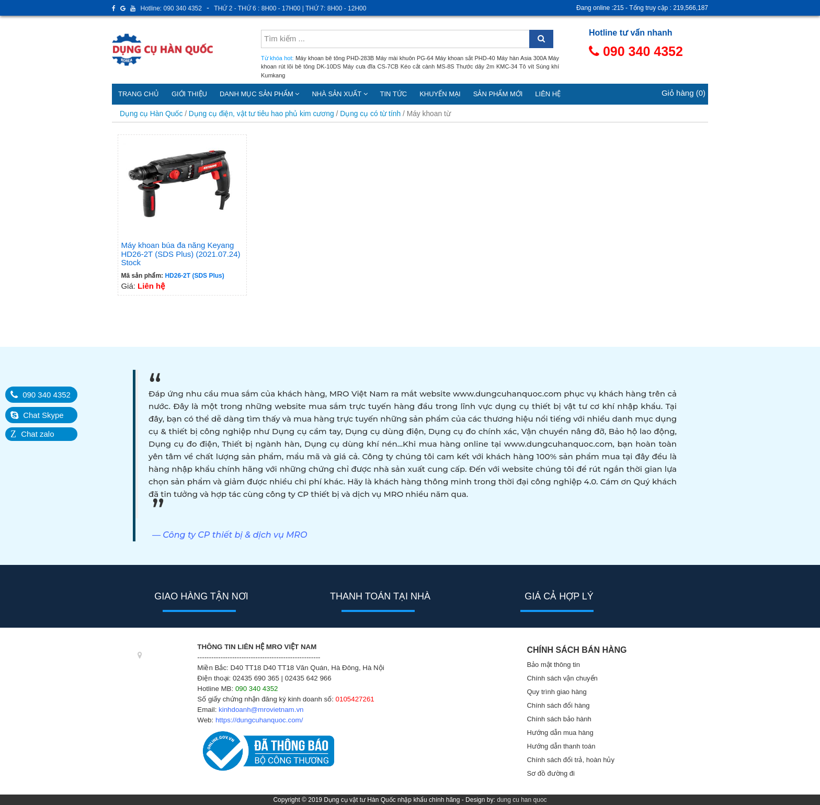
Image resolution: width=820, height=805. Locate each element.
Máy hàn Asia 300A (521, 58)
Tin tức (393, 94)
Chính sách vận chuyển (562, 678)
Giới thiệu (189, 94)
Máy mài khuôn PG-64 (405, 58)
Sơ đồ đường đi (551, 773)
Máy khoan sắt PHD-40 (465, 58)
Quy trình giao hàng (556, 692)
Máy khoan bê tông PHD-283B (334, 58)
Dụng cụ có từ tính (370, 114)
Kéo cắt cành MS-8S (427, 66)
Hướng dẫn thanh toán (561, 746)
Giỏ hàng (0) (683, 92)
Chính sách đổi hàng (558, 705)
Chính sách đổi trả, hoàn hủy (570, 760)
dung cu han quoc (521, 799)
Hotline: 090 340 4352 (171, 8)
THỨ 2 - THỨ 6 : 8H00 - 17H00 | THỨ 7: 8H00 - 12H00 (290, 8)
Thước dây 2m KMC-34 (486, 66)
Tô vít (526, 66)
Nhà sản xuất (339, 94)
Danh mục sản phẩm (259, 94)
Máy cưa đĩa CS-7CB (370, 66)
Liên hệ (548, 94)
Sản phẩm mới (498, 94)
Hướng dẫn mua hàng (560, 732)
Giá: (182, 214)
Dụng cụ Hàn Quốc (151, 114)
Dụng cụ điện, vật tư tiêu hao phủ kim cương (261, 114)
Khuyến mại (440, 94)
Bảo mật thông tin (553, 664)
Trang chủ (138, 94)
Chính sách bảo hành (559, 719)
